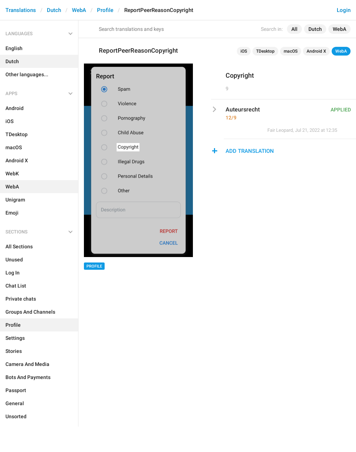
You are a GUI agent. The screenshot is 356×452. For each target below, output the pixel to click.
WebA (79, 10)
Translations (20, 10)
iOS (243, 51)
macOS (291, 51)
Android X (316, 51)
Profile (105, 10)
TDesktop (265, 51)
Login (344, 10)
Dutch (54, 10)
